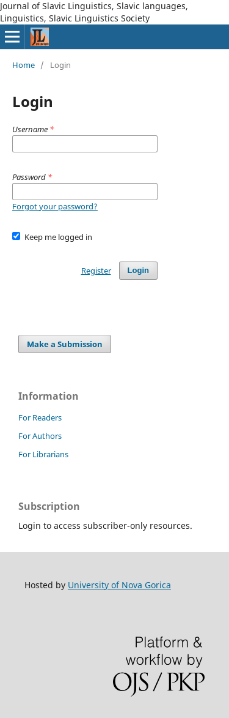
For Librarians (43, 454)
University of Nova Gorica (119, 585)
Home (23, 64)
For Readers (40, 417)
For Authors (40, 435)
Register (96, 270)
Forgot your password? (55, 206)
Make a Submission (65, 344)
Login (138, 270)
